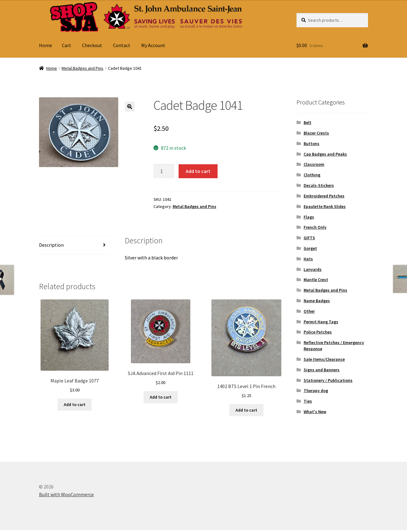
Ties (308, 401)
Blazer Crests (316, 133)
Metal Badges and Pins (82, 68)
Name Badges (317, 300)
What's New (315, 411)
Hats (308, 259)
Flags (309, 217)
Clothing (312, 175)
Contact (121, 45)
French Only (315, 227)
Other (309, 311)
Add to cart (198, 171)
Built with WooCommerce (66, 494)
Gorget (310, 248)
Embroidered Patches (324, 196)
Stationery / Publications (328, 380)
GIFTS (309, 238)
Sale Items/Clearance (324, 359)
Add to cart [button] (74, 404)
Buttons (311, 143)
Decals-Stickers (319, 185)
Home (45, 45)
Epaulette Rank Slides (325, 206)
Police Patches (318, 332)
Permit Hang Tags (321, 322)
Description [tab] (51, 245)
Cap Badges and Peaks (325, 154)
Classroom (314, 164)
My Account (153, 45)
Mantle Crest (316, 279)
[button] (130, 107)
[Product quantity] (164, 171)
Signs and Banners (322, 370)
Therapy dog (316, 390)
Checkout (92, 45)
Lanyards (313, 269)
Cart (66, 45)
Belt (307, 122)
